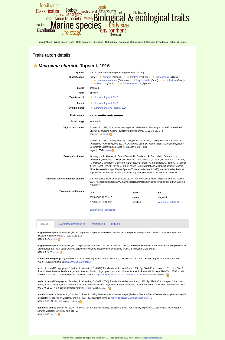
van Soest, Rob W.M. (168, 202)
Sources (123, 42)
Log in (183, 42)
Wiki (56, 42)
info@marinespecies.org (152, 338)
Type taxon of (77, 97)
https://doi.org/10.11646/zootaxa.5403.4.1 (131, 298)
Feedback (163, 42)
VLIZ (106, 338)
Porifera (132, 77)
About (49, 42)
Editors (174, 42)
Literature (98, 42)
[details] (106, 134)
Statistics (150, 42)
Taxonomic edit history (71, 191)
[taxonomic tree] (96, 210)
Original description (73, 127)
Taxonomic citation (74, 156)
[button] (36, 65)
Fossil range (77, 121)
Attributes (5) (98, 224)
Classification (76, 77)
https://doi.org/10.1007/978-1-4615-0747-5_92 (119, 274)
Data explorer (83, 42)
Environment (77, 115)
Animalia (105, 77)
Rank (81, 92)
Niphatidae (169, 80)
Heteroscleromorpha (105, 80)
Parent (80, 103)
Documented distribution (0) (71, 224)
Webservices (136, 42)
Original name (76, 108)
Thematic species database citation (65, 178)
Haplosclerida (141, 80)
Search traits (67, 42)
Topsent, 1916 (104, 97)
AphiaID (79, 72)
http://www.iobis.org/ (74, 261)
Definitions (111, 42)
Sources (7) (45, 224)
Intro (41, 42)
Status (80, 88)
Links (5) (115, 224)
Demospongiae (161, 77)
